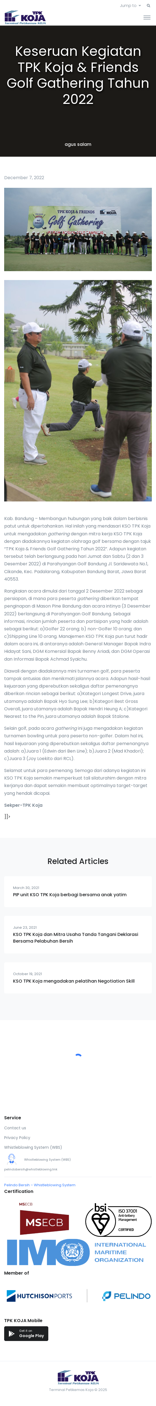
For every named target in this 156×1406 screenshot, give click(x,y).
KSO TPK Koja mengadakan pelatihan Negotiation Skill (74, 981)
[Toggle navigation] (147, 17)
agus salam (78, 144)
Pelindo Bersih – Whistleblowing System (40, 1185)
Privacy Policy (17, 1137)
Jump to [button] (128, 5)
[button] (148, 6)
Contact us (15, 1128)
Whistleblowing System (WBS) (33, 1147)
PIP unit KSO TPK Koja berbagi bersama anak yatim (70, 894)
